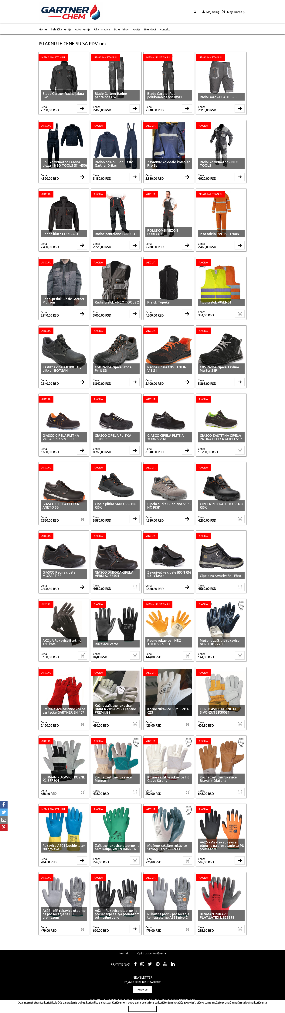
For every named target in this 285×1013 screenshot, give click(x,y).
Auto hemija (82, 29)
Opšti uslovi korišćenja (151, 943)
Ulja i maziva (102, 29)
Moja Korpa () (234, 12)
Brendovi (150, 29)
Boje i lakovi (121, 29)
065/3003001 (187, 989)
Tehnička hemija (61, 29)
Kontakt (165, 29)
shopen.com (186, 996)
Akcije (136, 29)
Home (43, 29)
